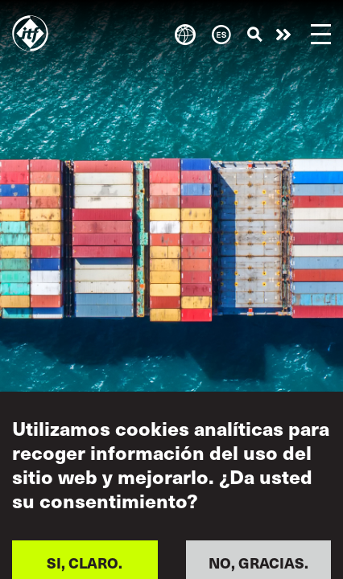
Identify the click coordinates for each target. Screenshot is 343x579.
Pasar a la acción (283, 34)
